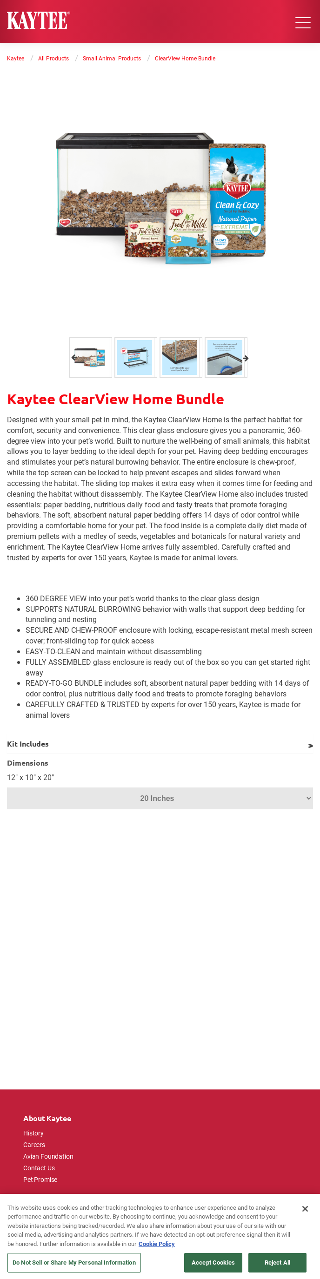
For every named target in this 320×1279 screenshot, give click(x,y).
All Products (53, 58)
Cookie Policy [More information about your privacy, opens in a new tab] (157, 1244)
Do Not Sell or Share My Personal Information (74, 1262)
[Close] (305, 1209)
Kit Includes (28, 743)
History (33, 1132)
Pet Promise (40, 1179)
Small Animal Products (112, 58)
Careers (34, 1144)
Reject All (277, 1262)
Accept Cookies (213, 1262)
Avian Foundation (48, 1156)
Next (246, 357)
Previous (74, 357)
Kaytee (15, 58)
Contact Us (39, 1167)
